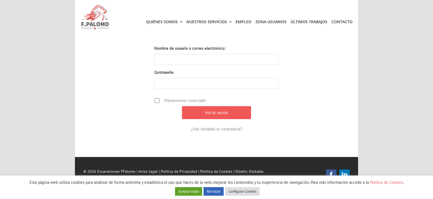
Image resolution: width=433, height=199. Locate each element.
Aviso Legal (148, 171)
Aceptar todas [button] (188, 191)
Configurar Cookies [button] (242, 191)
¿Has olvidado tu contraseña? (216, 129)
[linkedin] (344, 174)
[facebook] (331, 174)
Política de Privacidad (179, 171)
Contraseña (163, 72)
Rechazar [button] (213, 191)
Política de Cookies (216, 171)
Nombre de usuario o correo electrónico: (190, 48)
